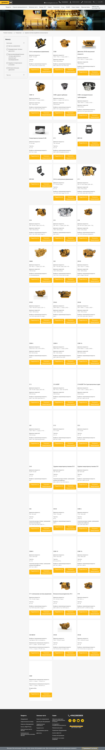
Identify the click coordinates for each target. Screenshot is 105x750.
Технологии (56, 7)
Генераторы (18, 32)
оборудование (24, 719)
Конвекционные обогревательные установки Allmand (28, 734)
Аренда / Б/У (42, 7)
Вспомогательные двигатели (14, 69)
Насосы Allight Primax (26, 726)
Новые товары (76, 7)
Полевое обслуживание (58, 735)
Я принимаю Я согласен (90, 748)
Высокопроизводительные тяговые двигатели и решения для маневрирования (16, 57)
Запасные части (33, 7)
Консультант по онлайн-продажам (58, 738)
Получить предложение (46, 70)
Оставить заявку (86, 2)
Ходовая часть (40, 728)
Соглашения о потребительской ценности (59, 724)
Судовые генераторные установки (15, 64)
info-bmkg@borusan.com (51, 2)
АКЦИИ (68, 7)
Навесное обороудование (27, 724)
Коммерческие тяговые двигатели (15, 50)
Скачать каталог (74, 2)
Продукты (8, 7)
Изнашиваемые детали (42, 730)
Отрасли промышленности (20, 7)
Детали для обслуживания (43, 721)
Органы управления (14, 46)
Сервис (50, 7)
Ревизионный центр (57, 727)
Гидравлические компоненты (40, 724)
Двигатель (39, 733)
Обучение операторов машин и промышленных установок (58, 720)
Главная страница (7, 32)
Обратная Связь (85, 7)
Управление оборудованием (59, 730)
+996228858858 (63, 2)
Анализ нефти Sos (56, 733)
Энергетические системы (27, 721)
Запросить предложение (42, 719)
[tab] (15, 39)
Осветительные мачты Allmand (26, 730)
